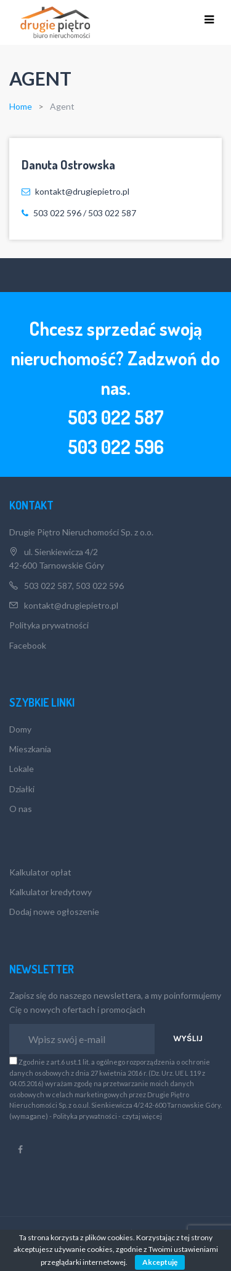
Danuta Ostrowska (68, 164)
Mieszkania (30, 749)
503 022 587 (116, 417)
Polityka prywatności (49, 625)
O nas (20, 808)
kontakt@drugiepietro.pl (71, 605)
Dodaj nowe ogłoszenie (54, 911)
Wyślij (188, 1038)
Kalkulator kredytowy (50, 892)
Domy (20, 729)
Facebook (27, 645)
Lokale (21, 768)
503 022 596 (99, 585)
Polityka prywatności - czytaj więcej (107, 1116)
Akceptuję (159, 1262)
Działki (21, 789)
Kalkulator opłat (40, 872)
